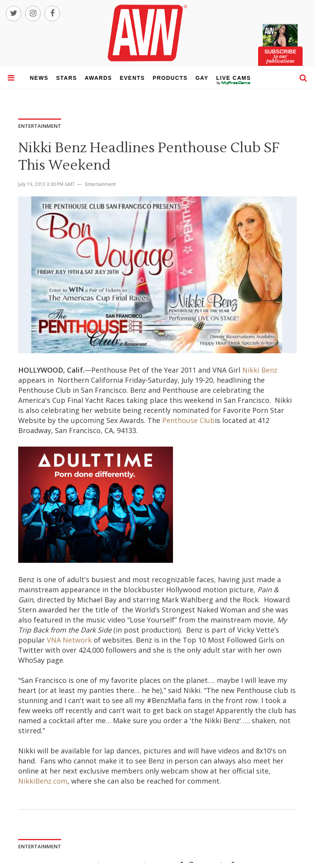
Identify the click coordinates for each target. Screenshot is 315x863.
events (132, 78)
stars (66, 78)
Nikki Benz (259, 370)
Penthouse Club (188, 420)
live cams (233, 83)
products (170, 78)
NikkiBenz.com (42, 781)
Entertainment (100, 184)
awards (98, 78)
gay (202, 78)
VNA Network (69, 640)
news (39, 78)
